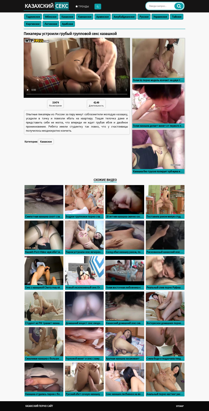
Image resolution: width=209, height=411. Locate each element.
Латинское (50, 24)
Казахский (47, 6)
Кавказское (84, 16)
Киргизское (33, 24)
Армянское (102, 16)
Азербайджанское (124, 16)
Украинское (160, 16)
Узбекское (50, 16)
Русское (144, 16)
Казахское (67, 16)
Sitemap (180, 406)
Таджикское (33, 16)
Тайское (176, 16)
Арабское (67, 24)
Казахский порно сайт (39, 406)
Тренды (82, 6)
